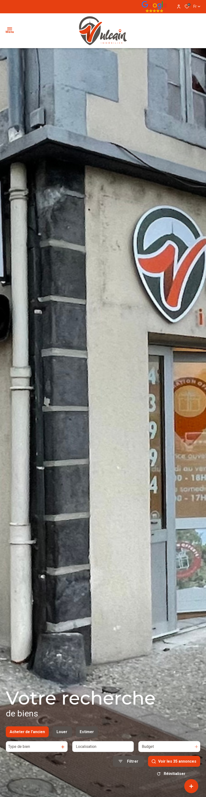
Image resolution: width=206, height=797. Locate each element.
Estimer (87, 731)
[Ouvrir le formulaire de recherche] (128, 761)
